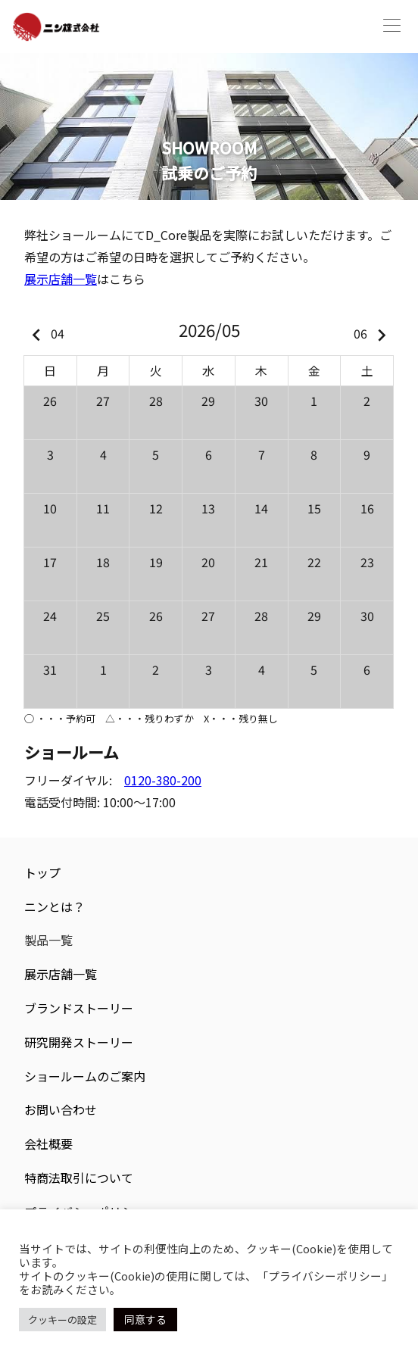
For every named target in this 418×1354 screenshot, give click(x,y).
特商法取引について (78, 1177)
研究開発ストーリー (78, 1042)
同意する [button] (145, 1319)
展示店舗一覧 (60, 279)
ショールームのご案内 (84, 1076)
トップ (42, 872)
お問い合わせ (60, 1109)
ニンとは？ (54, 906)
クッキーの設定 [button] (62, 1319)
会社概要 (48, 1143)
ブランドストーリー (78, 1008)
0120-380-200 (162, 780)
